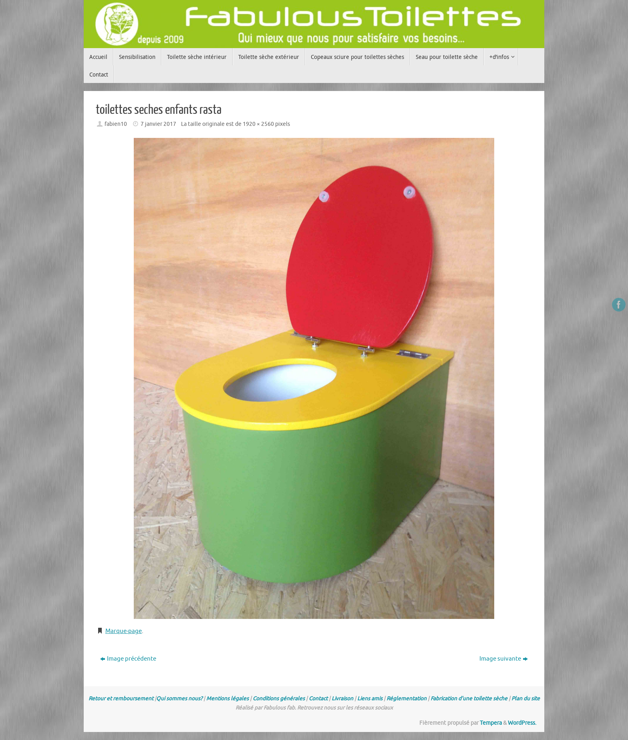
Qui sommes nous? (179, 698)
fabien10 (116, 124)
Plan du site (525, 698)
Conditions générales (279, 698)
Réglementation (406, 698)
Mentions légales (227, 698)
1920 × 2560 (258, 124)
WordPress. (522, 723)
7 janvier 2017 (158, 124)
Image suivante (503, 659)
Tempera (491, 723)
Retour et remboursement (121, 698)
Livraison (342, 698)
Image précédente (128, 659)
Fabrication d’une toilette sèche (469, 698)
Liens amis (369, 698)
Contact (318, 698)
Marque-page (123, 631)
